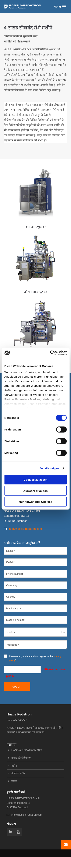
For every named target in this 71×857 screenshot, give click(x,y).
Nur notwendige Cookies (35, 501)
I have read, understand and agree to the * (32, 657)
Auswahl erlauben (35, 490)
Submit (17, 686)
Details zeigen (49, 468)
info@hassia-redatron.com (25, 528)
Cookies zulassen (36, 479)
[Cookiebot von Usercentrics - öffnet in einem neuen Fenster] (50, 352)
